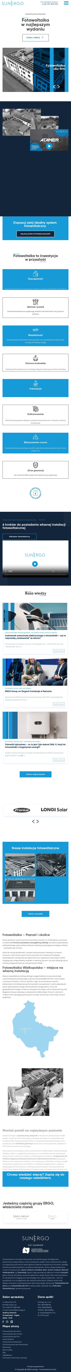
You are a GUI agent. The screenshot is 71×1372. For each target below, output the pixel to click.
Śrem (45, 1270)
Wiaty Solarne (8, 1339)
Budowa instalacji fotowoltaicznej (23, 741)
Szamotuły (22, 1272)
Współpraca (7, 1355)
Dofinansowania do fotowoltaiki (15, 1344)
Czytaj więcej (59, 651)
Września (38, 1270)
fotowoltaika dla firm (20, 1286)
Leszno (23, 1270)
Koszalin (64, 1272)
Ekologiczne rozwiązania (17, 633)
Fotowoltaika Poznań (47, 1369)
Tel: (11, 1307)
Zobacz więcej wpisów (35, 774)
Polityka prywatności (35, 1366)
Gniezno (30, 1270)
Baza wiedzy (7, 1350)
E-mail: (14, 1310)
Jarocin (51, 1270)
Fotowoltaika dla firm (11, 1336)
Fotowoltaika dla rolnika (12, 1334)
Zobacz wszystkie (35, 914)
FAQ (4, 1352)
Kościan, (57, 1270)
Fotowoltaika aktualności (44, 633)
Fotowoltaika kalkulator (12, 1342)
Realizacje (7, 1347)
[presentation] (54, 86)
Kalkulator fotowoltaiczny (35, 234)
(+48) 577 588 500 (50, 4)
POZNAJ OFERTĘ (33, 38)
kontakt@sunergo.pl (49, 2)
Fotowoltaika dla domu (12, 1331)
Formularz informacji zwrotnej (15, 1358)
